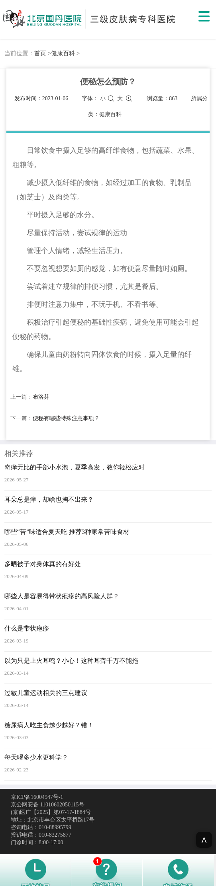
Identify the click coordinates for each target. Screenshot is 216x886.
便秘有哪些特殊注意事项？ (66, 418)
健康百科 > (65, 53)
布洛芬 (41, 397)
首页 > (42, 53)
